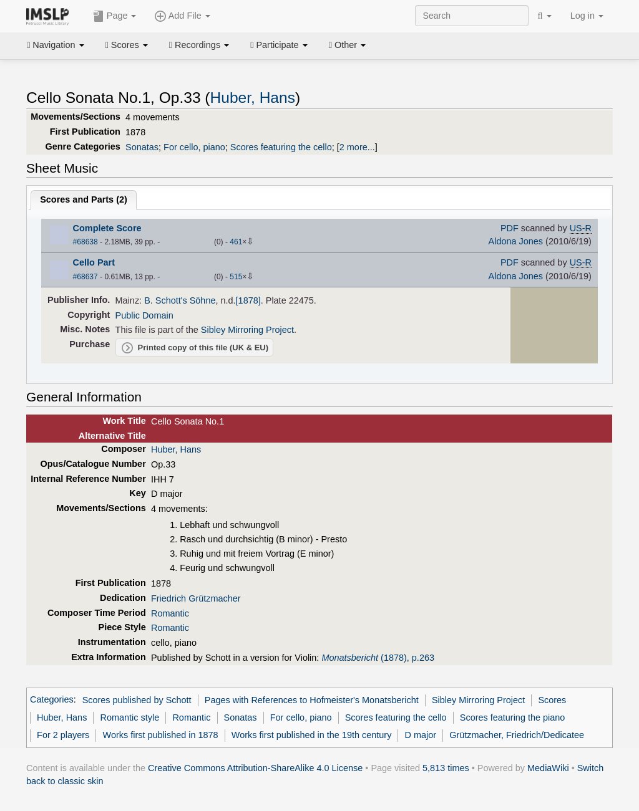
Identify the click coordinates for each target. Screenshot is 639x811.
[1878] (248, 300)
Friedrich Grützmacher (196, 598)
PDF (509, 228)
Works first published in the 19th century (312, 735)
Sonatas (142, 147)
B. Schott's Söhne (179, 300)
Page (115, 16)
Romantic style (130, 717)
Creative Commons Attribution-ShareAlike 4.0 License (255, 768)
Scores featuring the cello (281, 147)
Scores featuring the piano (512, 717)
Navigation (55, 45)
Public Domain (144, 315)
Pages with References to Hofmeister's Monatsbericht (312, 700)
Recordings (199, 45)
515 (236, 276)
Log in (586, 16)
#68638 (85, 242)
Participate (279, 45)
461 (236, 242)
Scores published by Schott (137, 700)
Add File (182, 16)
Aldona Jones (516, 241)
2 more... (357, 147)
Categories (52, 700)
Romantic (170, 613)
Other (347, 45)
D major (421, 735)
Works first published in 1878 (160, 735)
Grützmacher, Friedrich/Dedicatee (516, 735)
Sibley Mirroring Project (247, 330)
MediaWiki (548, 768)
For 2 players (63, 735)
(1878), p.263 (377, 658)
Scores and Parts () (83, 199)
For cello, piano (194, 147)
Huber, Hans (252, 97)
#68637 (85, 276)
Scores (126, 45)
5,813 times (445, 768)
